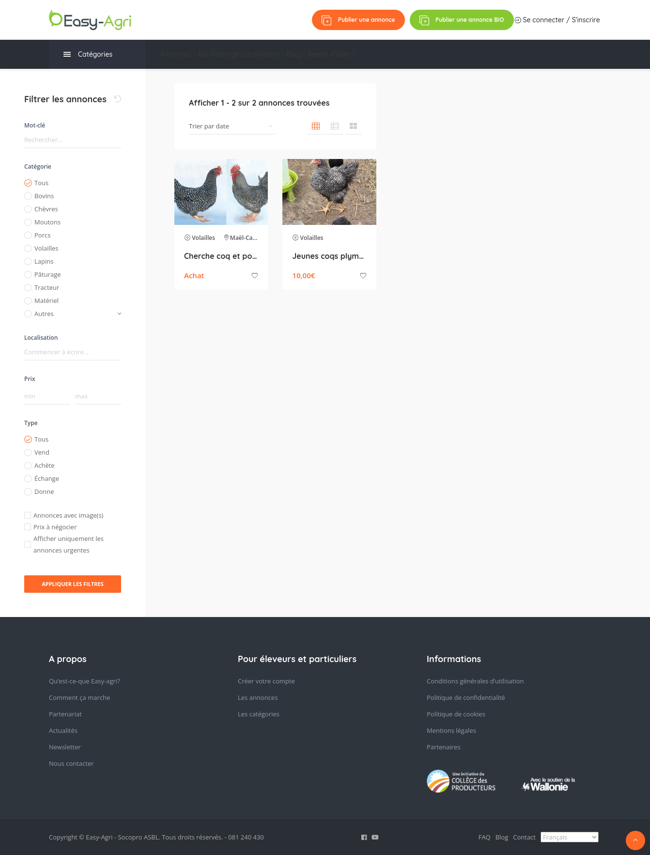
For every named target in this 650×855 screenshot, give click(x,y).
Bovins (44, 195)
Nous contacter (71, 763)
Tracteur (46, 287)
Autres (44, 313)
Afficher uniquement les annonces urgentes (68, 544)
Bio (216, 54)
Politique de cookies (456, 714)
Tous (41, 182)
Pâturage (250, 54)
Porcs (42, 235)
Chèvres (46, 209)
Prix (29, 379)
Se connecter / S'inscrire (347, 20)
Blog (347, 54)
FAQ (485, 837)
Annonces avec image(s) (68, 515)
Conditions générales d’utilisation (475, 681)
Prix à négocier (55, 526)
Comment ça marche (79, 697)
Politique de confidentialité (466, 697)
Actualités (63, 730)
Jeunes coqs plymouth (329, 256)
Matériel (46, 300)
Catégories (87, 54)
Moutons (47, 222)
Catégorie (37, 166)
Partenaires (444, 747)
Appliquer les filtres (73, 583)
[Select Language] (570, 837)
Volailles (46, 248)
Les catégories (258, 714)
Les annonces (258, 697)
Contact (524, 837)
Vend (41, 452)
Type (31, 423)
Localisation (301, 54)
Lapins (43, 261)
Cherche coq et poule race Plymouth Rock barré (221, 256)
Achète (44, 465)
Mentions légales (451, 730)
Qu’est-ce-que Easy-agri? (84, 681)
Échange (46, 478)
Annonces (178, 54)
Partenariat (65, 714)
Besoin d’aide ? (395, 54)
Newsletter (65, 747)
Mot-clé (34, 125)
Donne (44, 491)
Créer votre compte (266, 681)
